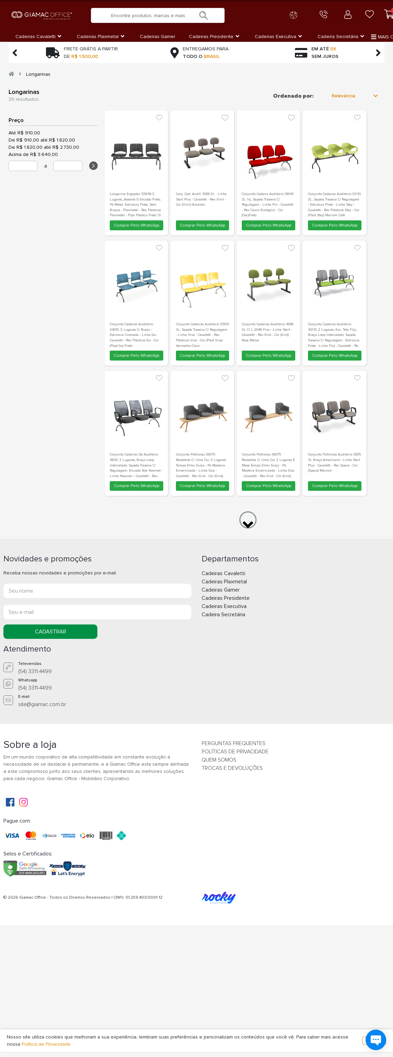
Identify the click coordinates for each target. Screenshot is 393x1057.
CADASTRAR (50, 631)
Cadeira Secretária (223, 614)
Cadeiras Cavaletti (223, 573)
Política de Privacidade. (47, 1044)
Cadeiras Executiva (224, 606)
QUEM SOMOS (219, 759)
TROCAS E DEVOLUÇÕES (232, 768)
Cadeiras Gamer (221, 589)
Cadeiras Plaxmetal (224, 581)
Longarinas (38, 74)
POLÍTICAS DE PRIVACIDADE (235, 751)
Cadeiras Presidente (226, 598)
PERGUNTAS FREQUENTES (233, 743)
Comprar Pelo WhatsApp (136, 225)
